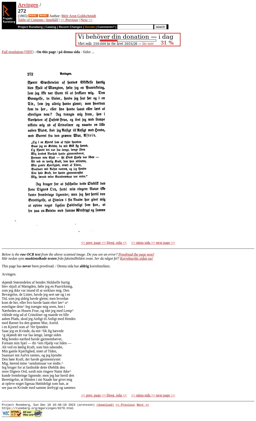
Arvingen (28, 5)
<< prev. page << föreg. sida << (104, 243)
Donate (90, 27)
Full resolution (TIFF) (17, 52)
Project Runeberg (30, 27)
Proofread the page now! (136, 254)
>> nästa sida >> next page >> (153, 243)
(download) (105, 405)
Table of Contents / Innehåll (38, 20)
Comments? (106, 27)
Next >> (87, 20)
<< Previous (69, 20)
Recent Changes (70, 27)
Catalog (50, 27)
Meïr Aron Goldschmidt (78, 16)
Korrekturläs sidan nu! (136, 258)
